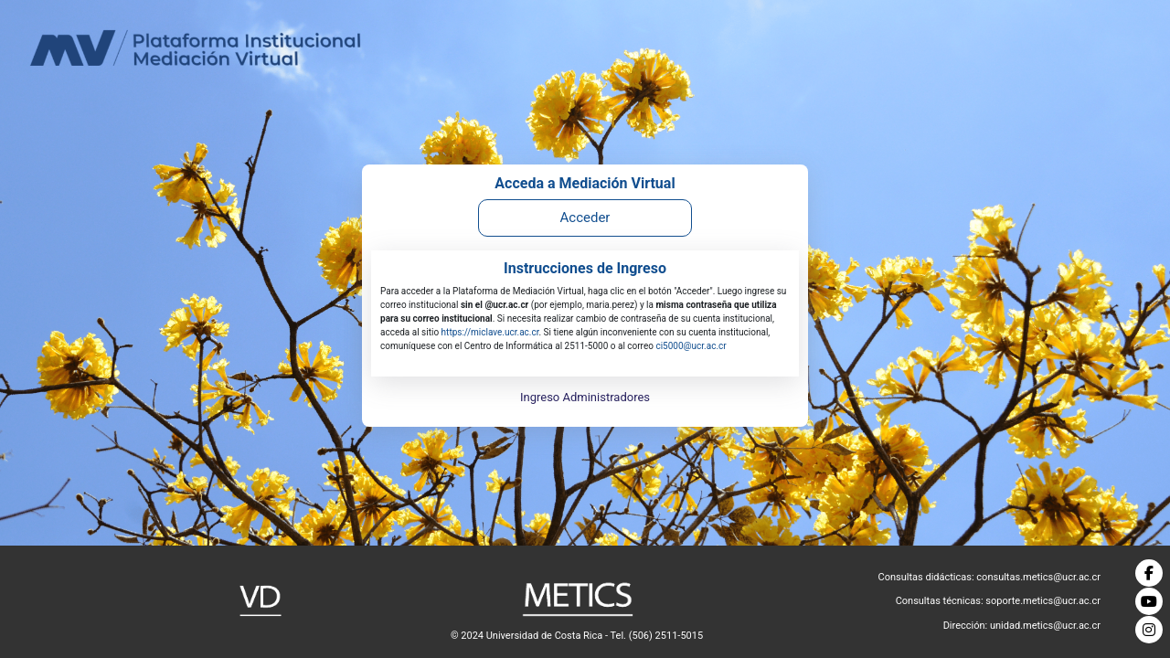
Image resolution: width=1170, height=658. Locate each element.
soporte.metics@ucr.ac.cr (1043, 601)
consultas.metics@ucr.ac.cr (1038, 577)
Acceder (585, 217)
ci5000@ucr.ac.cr (690, 346)
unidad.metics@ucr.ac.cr (1045, 625)
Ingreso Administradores (585, 397)
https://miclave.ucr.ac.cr (490, 332)
